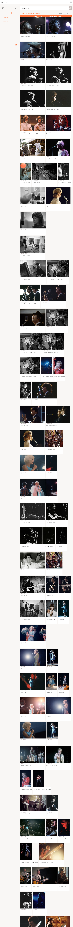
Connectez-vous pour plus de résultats (46, 16)
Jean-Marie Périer (6, 12)
